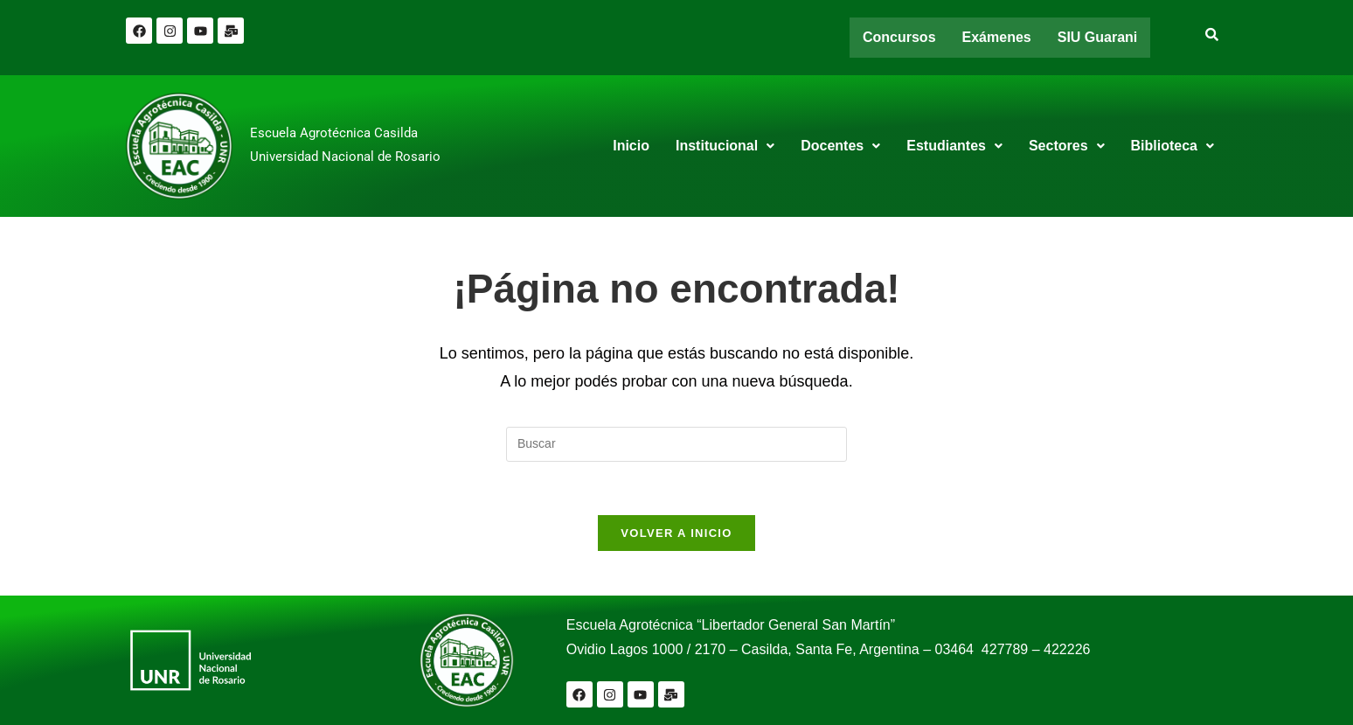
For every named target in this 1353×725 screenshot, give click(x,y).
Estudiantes (954, 145)
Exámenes (996, 37)
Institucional (725, 145)
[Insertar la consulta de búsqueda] (676, 444)
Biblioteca (1172, 145)
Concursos (899, 37)
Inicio (631, 145)
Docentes (840, 145)
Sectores (1067, 145)
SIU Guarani (1098, 37)
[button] (725, 146)
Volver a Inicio (676, 533)
